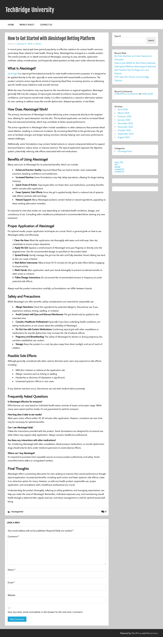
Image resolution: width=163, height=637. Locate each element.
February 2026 (125, 116)
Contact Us (46, 24)
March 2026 (123, 112)
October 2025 (124, 130)
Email (11, 582)
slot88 (117, 166)
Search (117, 36)
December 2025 (125, 123)
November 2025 (125, 126)
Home (11, 24)
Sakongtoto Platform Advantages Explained (135, 66)
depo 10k (118, 162)
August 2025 (124, 137)
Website (11, 595)
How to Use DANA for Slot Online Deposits (134, 62)
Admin (38, 43)
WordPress (136, 633)
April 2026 (123, 109)
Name (11, 569)
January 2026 (124, 119)
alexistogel (13, 73)
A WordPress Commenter (126, 93)
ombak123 (119, 169)
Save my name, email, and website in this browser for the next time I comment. (45, 612)
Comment (13, 536)
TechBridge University (29, 10)
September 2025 (126, 133)
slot (116, 164)
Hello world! (147, 93)
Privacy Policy (27, 24)
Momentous (152, 633)
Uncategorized (17, 511)
